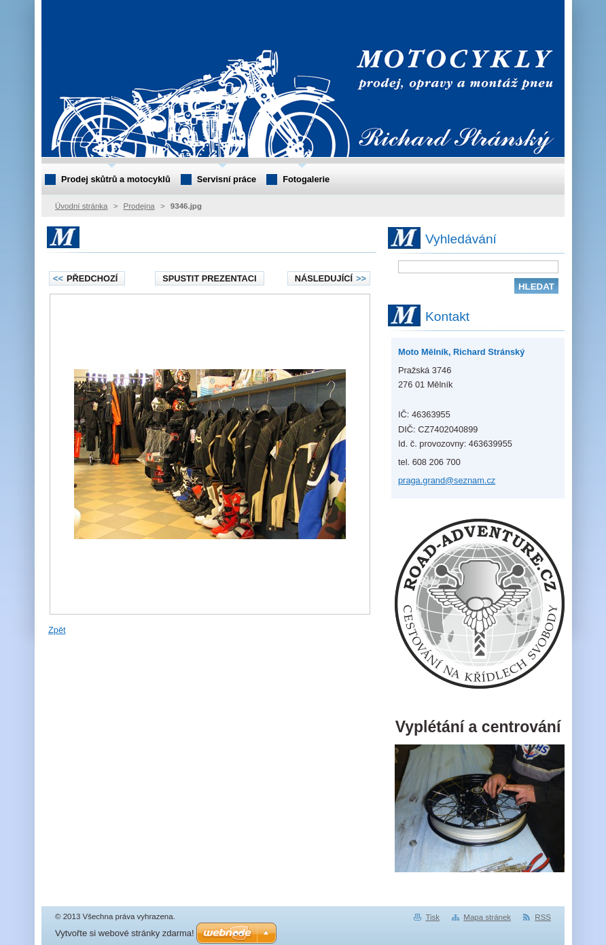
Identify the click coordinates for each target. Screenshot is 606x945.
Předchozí (85, 278)
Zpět (57, 630)
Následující (330, 278)
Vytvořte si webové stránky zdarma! (124, 933)
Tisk (432, 917)
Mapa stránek (487, 917)
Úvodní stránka (81, 206)
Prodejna (139, 206)
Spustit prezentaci (209, 278)
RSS (543, 917)
